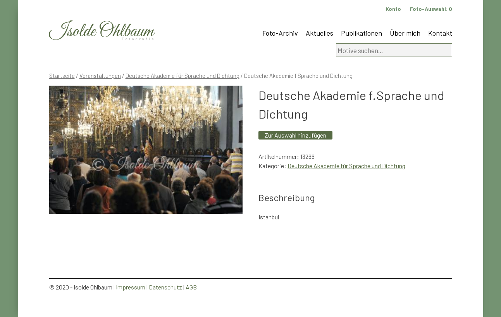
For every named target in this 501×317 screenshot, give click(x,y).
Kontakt (440, 33)
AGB (191, 287)
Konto (393, 8)
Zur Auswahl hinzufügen (295, 135)
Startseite (62, 75)
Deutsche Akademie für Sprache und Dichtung (182, 75)
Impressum (130, 287)
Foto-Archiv (280, 33)
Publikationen (361, 33)
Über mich (405, 33)
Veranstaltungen (100, 75)
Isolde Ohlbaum (101, 31)
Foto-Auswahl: (431, 8)
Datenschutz (165, 287)
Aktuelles (319, 33)
